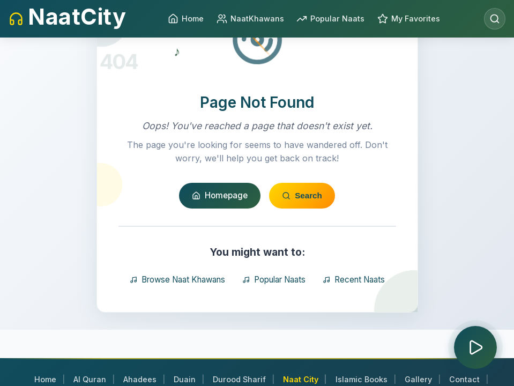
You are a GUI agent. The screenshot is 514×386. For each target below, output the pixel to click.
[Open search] (494, 18)
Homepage (220, 248)
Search (302, 248)
